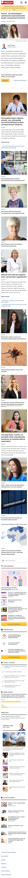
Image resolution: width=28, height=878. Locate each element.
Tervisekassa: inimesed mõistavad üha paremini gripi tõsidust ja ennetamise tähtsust (12, 404)
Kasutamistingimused (6, 874)
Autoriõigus (3, 867)
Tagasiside (3, 863)
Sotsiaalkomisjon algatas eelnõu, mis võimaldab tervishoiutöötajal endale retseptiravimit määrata (12, 121)
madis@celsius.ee (12, 46)
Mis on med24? (4, 856)
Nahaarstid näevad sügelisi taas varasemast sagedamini (14, 275)
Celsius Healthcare (5, 870)
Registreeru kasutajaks (20, 80)
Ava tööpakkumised (14, 657)
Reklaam (3, 859)
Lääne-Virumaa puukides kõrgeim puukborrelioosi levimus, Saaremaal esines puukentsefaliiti (12, 552)
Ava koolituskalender (14, 624)
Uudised (3, 21)
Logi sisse (5, 80)
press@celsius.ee (5, 719)
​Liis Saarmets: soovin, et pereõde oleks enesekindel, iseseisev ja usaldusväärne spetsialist (13, 437)
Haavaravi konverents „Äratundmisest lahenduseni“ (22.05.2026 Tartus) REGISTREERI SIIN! (14, 8)
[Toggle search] (21, 2)
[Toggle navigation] (25, 2)
